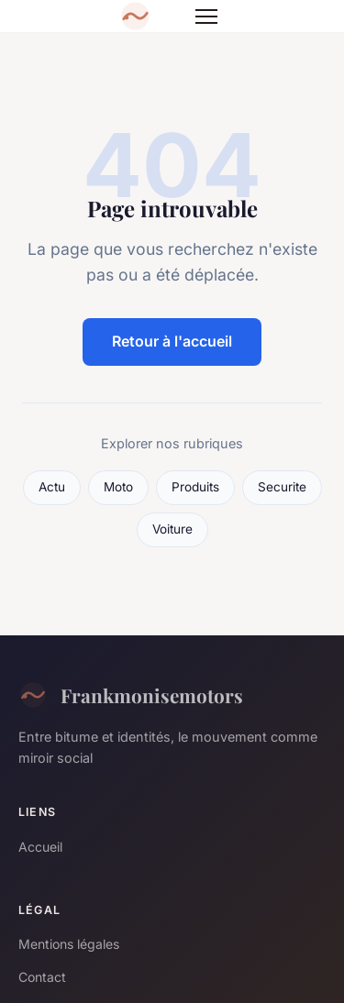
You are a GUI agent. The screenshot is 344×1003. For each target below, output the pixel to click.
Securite (282, 486)
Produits (195, 486)
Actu (52, 486)
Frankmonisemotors (130, 695)
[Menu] (206, 16)
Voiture (172, 529)
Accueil (40, 846)
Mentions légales (68, 944)
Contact (42, 977)
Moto (118, 486)
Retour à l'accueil (172, 341)
